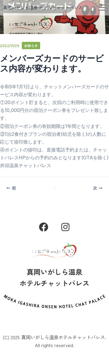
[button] (101, 7)
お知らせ (31, 45)
